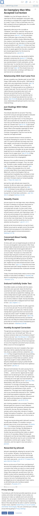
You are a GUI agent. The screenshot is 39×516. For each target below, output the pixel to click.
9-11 (27, 222)
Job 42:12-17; (22, 459)
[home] (2, 2)
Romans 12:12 (9, 279)
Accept (4, 513)
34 (21, 35)
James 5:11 (23, 58)
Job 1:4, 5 (19, 264)
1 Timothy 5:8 (29, 275)
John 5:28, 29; (8, 461)
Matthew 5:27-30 (9, 233)
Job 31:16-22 (26, 153)
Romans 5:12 (25, 337)
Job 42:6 (6, 444)
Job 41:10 (22, 45)
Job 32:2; (28, 381)
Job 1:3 (31, 83)
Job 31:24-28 (13, 99)
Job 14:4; (18, 337)
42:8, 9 (6, 195)
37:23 (26, 400)
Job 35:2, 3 (16, 366)
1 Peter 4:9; (11, 180)
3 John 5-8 (17, 180)
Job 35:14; (21, 400)
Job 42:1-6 (21, 53)
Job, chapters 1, (14, 303)
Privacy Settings (21, 509)
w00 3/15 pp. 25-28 (11, 6)
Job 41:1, (18, 35)
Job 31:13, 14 (23, 124)
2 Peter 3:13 (15, 461)
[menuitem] (2, 2)
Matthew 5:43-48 (19, 195)
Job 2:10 (30, 316)
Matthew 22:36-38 (20, 323)
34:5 (32, 381)
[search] (37, 2)
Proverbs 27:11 (16, 484)
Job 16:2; (30, 193)
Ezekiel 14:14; (30, 459)
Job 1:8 (17, 68)
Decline (11, 513)
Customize (18, 513)
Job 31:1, (23, 222)
